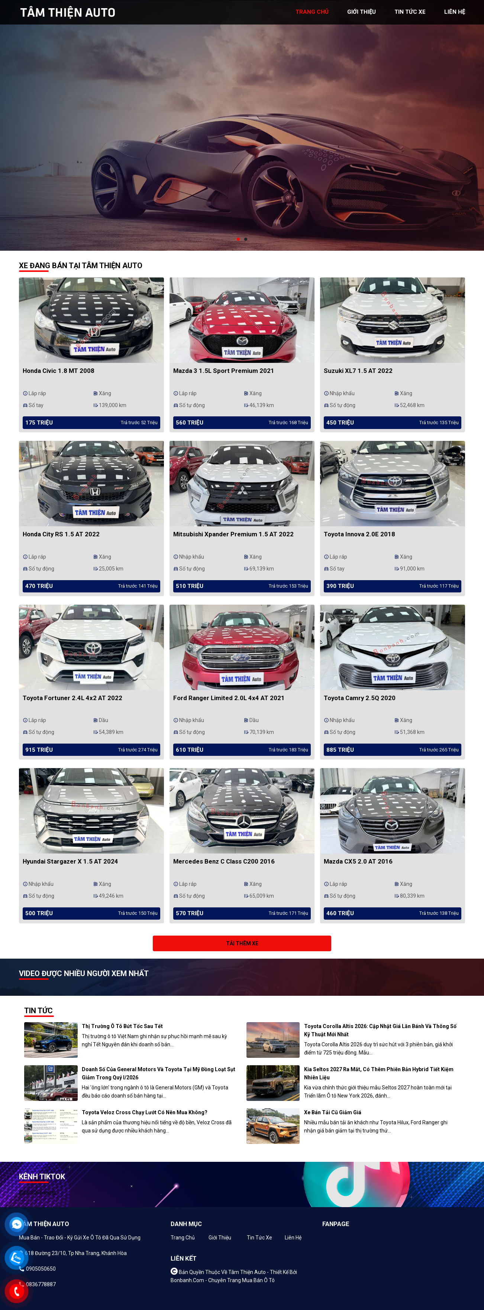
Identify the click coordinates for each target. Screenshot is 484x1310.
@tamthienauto (37, 1193)
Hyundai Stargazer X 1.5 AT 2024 (70, 861)
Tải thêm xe (242, 943)
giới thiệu (361, 12)
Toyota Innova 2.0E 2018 (359, 534)
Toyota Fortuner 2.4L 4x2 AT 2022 (72, 698)
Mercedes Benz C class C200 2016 (224, 861)
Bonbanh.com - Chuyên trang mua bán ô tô (223, 1280)
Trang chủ (183, 1238)
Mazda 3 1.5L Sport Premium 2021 (223, 370)
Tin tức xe (259, 1238)
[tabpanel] (242, 125)
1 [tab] (238, 239)
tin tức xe (410, 12)
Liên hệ (293, 1238)
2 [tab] (245, 239)
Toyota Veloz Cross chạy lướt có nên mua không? (144, 1112)
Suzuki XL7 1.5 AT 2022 (358, 370)
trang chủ (312, 12)
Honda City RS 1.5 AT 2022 (61, 534)
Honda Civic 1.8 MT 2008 (58, 370)
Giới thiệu (220, 1238)
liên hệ (454, 12)
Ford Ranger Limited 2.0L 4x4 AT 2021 (229, 698)
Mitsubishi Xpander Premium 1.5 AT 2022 (233, 534)
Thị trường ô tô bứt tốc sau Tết (122, 1026)
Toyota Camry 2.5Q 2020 (360, 698)
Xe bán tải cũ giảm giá (332, 1112)
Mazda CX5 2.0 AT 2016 (358, 861)
